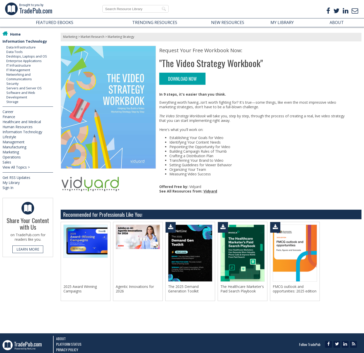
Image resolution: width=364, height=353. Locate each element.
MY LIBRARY (282, 22)
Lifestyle (9, 136)
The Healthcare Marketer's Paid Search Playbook (242, 288)
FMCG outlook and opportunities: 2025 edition (294, 288)
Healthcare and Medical (22, 121)
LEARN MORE (27, 249)
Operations (12, 157)
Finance (9, 116)
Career (8, 111)
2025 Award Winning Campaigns (80, 288)
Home (15, 34)
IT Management (18, 70)
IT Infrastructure (18, 65)
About (61, 338)
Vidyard (210, 191)
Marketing (11, 152)
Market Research (92, 37)
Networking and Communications (19, 76)
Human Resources (18, 126)
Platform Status (68, 344)
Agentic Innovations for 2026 (135, 288)
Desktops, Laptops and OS (26, 56)
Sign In (8, 187)
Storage (12, 101)
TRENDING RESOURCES (154, 22)
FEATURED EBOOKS (54, 22)
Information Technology (25, 41)
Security (12, 83)
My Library (11, 182)
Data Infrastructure (21, 47)
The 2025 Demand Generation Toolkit (183, 288)
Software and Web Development (20, 94)
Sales (7, 162)
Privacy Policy (67, 349)
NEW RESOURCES (227, 22)
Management (14, 142)
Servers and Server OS (24, 88)
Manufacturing (14, 147)
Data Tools (14, 51)
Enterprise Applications (24, 61)
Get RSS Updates (16, 177)
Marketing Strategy (121, 37)
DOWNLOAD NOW (182, 78)
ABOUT (337, 22)
